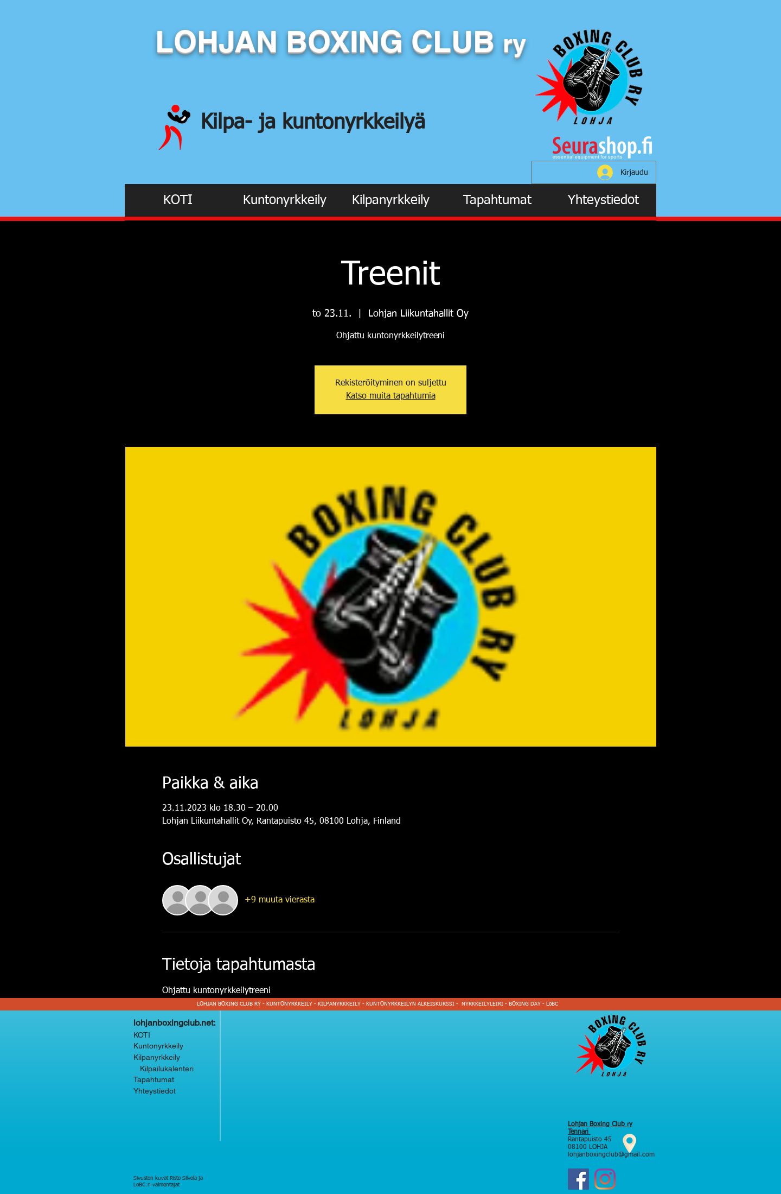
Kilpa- (230, 122)
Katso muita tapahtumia (391, 396)
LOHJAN (220, 41)
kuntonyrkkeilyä (353, 122)
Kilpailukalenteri (165, 1068)
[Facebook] (578, 1179)
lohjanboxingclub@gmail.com (611, 1155)
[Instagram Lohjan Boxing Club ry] (605, 1179)
